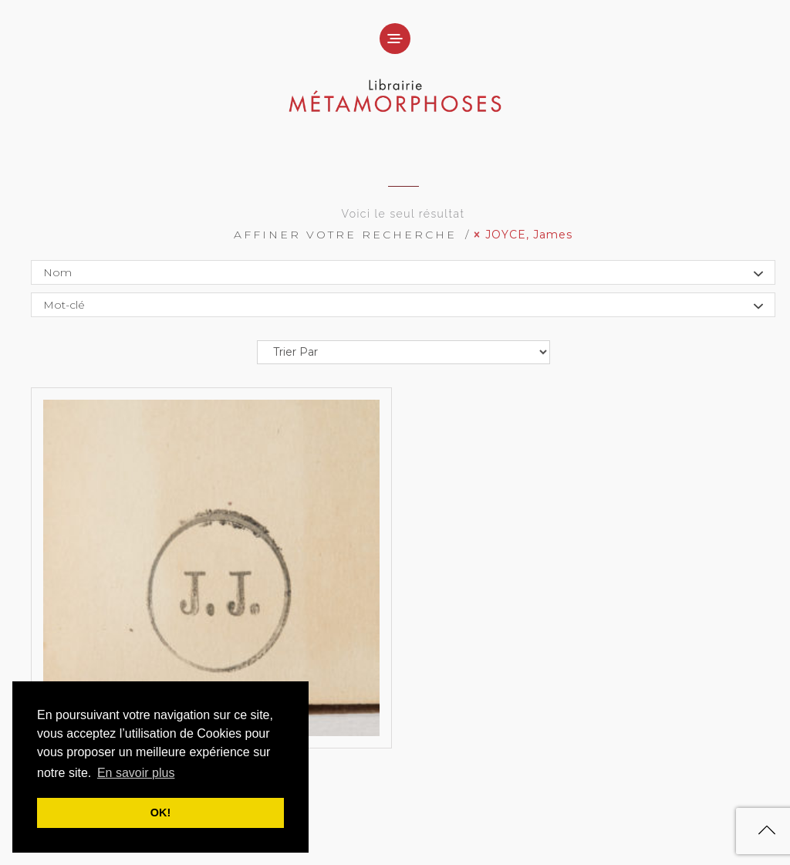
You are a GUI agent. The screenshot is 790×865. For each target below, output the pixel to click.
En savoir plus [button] (136, 772)
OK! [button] (160, 812)
